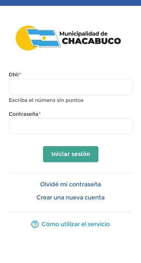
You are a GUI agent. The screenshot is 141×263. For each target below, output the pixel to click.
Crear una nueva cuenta (70, 197)
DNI (15, 74)
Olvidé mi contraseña (70, 184)
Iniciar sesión (70, 153)
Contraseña (25, 114)
